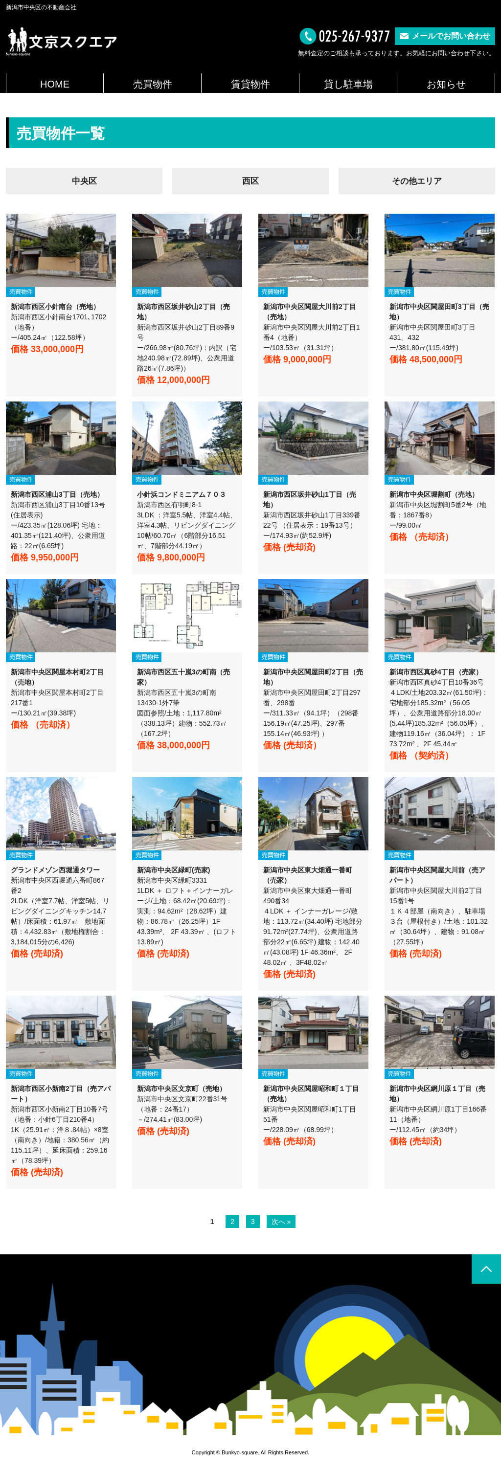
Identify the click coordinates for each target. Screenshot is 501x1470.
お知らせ (446, 84)
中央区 (84, 182)
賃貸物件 (250, 84)
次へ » (281, 1222)
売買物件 (152, 84)
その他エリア (416, 182)
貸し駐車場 (348, 84)
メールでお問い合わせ (451, 36)
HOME (54, 84)
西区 (250, 182)
